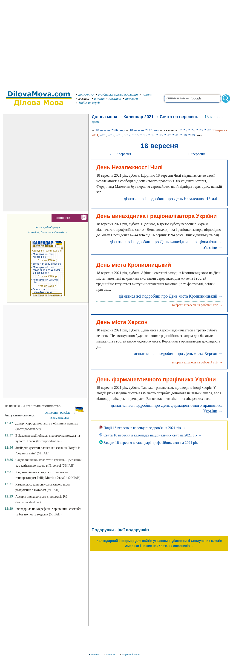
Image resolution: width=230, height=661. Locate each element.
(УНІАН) (43, 453)
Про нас (95, 654)
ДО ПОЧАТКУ (85, 94)
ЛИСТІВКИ (114, 98)
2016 (135, 135)
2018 (119, 135)
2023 (199, 130)
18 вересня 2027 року (144, 130)
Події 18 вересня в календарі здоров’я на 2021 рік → (142, 428)
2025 (183, 130)
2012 (167, 135)
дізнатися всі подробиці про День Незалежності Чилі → (173, 198)
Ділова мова (104, 116)
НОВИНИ (146, 94)
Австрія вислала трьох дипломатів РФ (41, 496)
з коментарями (60, 417)
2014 (151, 135)
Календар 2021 (139, 116)
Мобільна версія (88, 103)
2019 (111, 135)
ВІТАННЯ (98, 98)
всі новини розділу (58, 412)
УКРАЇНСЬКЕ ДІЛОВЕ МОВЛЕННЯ (116, 94)
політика (110, 654)
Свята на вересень (179, 116)
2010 (183, 135)
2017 (127, 135)
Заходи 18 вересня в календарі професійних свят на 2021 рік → (150, 443)
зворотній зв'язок (130, 654)
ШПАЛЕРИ (130, 98)
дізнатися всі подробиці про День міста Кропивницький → (170, 296)
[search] (192, 98)
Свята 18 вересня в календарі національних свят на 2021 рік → (150, 435)
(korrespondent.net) (28, 429)
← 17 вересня (120, 154)
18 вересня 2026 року (110, 130)
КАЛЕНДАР (83, 99)
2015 (143, 135)
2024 (191, 130)
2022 (207, 130)
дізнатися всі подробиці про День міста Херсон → (178, 353)
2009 (191, 135)
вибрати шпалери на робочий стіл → (197, 305)
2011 (175, 135)
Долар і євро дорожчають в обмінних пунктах (46, 423)
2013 (159, 135)
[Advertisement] (43, 43)
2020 (103, 135)
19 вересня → (198, 154)
